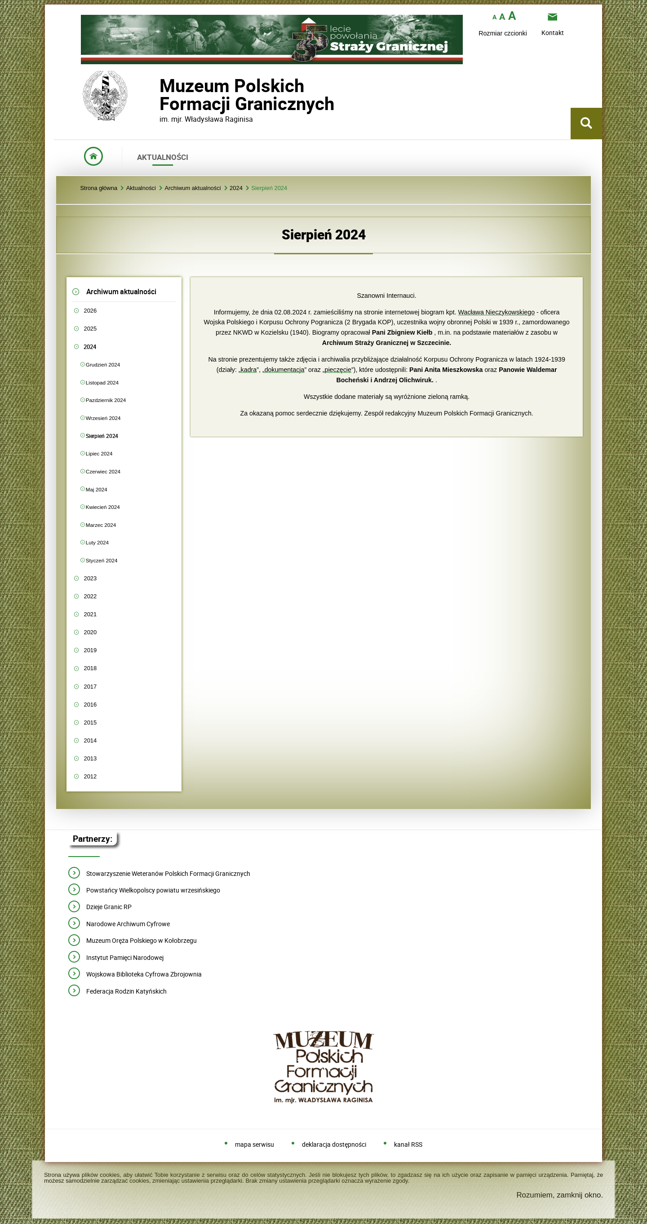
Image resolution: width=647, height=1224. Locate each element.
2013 (90, 758)
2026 (90, 310)
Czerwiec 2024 (103, 471)
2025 (90, 328)
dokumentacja (285, 369)
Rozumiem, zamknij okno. (559, 1195)
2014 (90, 740)
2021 (90, 614)
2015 (90, 722)
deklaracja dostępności (334, 1145)
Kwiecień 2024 (103, 507)
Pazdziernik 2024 (106, 400)
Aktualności (141, 188)
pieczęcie (338, 369)
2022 (90, 596)
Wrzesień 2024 (103, 418)
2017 (90, 686)
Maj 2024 (96, 489)
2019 (90, 650)
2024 (236, 188)
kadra (249, 369)
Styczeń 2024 (102, 560)
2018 (90, 668)
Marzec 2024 (101, 525)
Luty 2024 (97, 542)
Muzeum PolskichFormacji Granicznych (159, 94)
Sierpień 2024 (269, 188)
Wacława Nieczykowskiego (496, 312)
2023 (90, 578)
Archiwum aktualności (192, 188)
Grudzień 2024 (103, 364)
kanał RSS (408, 1145)
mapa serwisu (254, 1145)
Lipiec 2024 (99, 453)
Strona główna (98, 188)
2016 (90, 704)
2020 (90, 632)
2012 (90, 776)
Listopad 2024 (102, 382)
